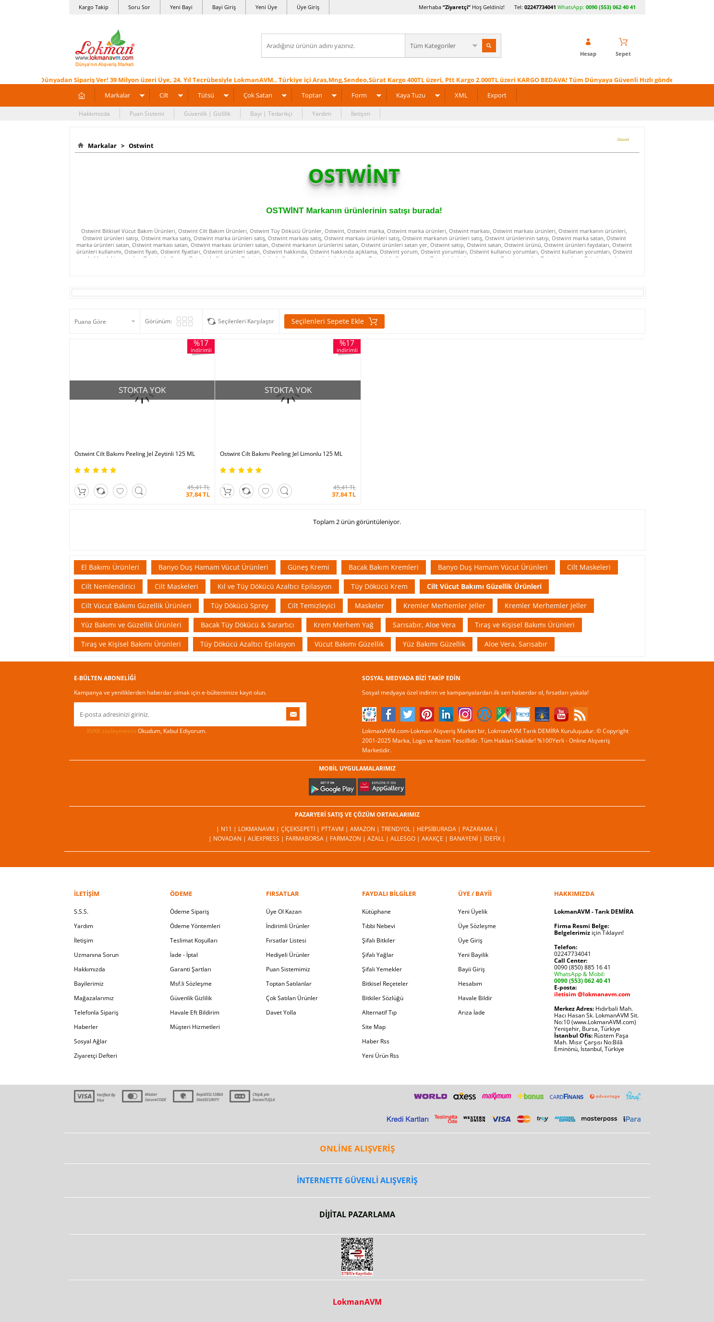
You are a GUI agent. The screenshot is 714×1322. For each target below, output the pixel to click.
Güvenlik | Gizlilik (207, 114)
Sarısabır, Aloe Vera (424, 623)
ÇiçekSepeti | (301, 827)
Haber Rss (375, 1040)
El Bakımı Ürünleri (110, 565)
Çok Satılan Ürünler (292, 996)
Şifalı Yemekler (382, 968)
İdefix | (495, 837)
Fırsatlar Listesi (286, 939)
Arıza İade (471, 1011)
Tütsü (206, 95)
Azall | (378, 837)
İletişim (360, 114)
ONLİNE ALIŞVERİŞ (357, 1146)
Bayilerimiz (89, 982)
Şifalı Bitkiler (378, 939)
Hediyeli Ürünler (288, 953)
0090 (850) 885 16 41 (582, 966)
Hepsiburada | (439, 827)
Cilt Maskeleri (589, 565)
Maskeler (369, 604)
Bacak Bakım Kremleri (384, 565)
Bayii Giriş (471, 968)
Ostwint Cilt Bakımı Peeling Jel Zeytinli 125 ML (134, 452)
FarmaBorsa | (308, 837)
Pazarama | (480, 827)
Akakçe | (435, 837)
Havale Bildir (475, 996)
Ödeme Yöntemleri (195, 924)
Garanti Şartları (190, 968)
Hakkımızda (94, 114)
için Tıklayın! (589, 931)
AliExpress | (267, 837)
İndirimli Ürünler (288, 924)
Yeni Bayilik (473, 953)
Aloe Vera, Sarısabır (515, 642)
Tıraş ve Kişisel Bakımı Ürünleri (525, 623)
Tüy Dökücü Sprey (239, 604)
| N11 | (227, 827)
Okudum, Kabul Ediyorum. (140, 729)
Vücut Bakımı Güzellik (349, 642)
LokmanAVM (357, 1300)
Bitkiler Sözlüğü (382, 996)
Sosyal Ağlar (90, 1040)
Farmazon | (348, 837)
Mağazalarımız (94, 996)
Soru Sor (139, 7)
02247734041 (540, 7)
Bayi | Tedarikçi (271, 114)
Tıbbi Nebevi (378, 924)
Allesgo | (406, 837)
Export (497, 95)
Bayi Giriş (224, 7)
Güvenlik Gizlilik (191, 996)
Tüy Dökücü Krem (379, 584)
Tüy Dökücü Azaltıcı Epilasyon (247, 642)
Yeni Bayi (181, 7)
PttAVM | (335, 827)
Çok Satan (257, 95)
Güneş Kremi (308, 565)
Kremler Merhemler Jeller (444, 604)
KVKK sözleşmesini (111, 729)
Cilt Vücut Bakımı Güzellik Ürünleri (484, 584)
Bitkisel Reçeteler (385, 982)
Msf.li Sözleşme (191, 982)
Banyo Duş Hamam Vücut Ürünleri (213, 565)
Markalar (117, 95)
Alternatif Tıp (379, 1011)
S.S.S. (81, 910)
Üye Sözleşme (477, 924)
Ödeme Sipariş (189, 910)
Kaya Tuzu (410, 95)
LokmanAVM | (259, 827)
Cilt (164, 95)
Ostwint (140, 145)
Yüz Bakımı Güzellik (434, 642)
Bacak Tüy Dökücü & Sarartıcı (247, 623)
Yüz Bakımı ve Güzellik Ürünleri (131, 623)
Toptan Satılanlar (289, 982)
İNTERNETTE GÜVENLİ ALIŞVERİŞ (357, 1179)
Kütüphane (376, 910)
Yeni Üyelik (472, 910)
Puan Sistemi (147, 114)
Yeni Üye (266, 7)
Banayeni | (466, 837)
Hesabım (470, 982)
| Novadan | (228, 837)
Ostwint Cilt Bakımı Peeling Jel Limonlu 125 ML (279, 452)
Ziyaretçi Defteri (95, 1054)
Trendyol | (399, 827)
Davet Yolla (281, 1011)
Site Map (374, 1025)
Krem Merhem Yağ (344, 623)
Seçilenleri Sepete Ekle (334, 321)
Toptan (312, 95)
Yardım (321, 114)
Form (359, 95)
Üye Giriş (308, 7)
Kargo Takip (94, 7)
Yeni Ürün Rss (380, 1054)
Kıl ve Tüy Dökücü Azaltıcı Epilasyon (275, 584)
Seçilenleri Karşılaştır (246, 321)
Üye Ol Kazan (284, 910)
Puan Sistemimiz (288, 968)
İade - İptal (184, 953)
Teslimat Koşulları (194, 939)
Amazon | (365, 827)
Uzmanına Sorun (96, 953)
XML (461, 95)
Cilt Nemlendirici (108, 584)
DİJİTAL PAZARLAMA (357, 1213)
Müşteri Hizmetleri (195, 1025)
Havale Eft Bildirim (194, 1011)
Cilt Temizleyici (312, 604)
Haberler (86, 1025)
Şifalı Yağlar (378, 953)
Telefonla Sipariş (96, 1011)
